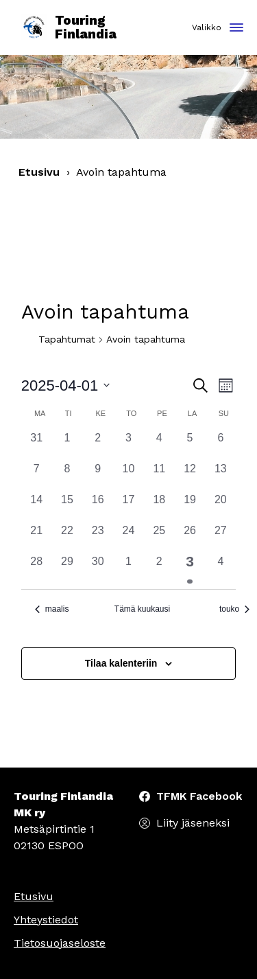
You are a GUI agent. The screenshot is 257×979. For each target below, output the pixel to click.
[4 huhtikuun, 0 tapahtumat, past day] (159, 445)
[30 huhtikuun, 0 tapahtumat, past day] (97, 568)
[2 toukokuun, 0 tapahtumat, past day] (159, 568)
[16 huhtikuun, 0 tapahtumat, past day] (97, 507)
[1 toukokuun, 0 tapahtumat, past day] (128, 568)
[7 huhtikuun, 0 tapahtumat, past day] (36, 476)
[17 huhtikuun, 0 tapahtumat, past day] (128, 507)
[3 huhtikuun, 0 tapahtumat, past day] (128, 445)
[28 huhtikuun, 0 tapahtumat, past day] (36, 568)
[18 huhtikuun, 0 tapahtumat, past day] (159, 507)
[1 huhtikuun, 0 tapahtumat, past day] (67, 445)
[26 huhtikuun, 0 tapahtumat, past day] (190, 537)
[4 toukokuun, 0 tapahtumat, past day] (220, 568)
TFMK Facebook (199, 796)
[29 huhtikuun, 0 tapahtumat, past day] (67, 568)
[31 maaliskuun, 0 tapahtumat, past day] (36, 445)
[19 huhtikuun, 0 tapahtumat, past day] (190, 507)
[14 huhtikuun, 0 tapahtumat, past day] (36, 507)
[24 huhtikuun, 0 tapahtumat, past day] (128, 537)
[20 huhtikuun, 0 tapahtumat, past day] (220, 507)
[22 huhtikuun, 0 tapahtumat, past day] (67, 537)
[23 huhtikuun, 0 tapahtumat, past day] (97, 537)
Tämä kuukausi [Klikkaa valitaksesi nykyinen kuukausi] (142, 609)
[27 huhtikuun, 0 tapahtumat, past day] (220, 537)
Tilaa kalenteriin (121, 663)
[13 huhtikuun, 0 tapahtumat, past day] (220, 476)
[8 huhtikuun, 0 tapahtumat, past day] (67, 476)
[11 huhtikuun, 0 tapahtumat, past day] (159, 476)
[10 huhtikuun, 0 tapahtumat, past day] (128, 476)
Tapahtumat (66, 339)
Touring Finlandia (69, 28)
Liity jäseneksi (193, 822)
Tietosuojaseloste (60, 942)
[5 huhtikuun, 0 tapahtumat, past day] (190, 445)
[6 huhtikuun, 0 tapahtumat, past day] (220, 445)
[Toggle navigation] (236, 28)
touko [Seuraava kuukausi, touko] (234, 609)
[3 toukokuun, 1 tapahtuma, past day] (190, 568)
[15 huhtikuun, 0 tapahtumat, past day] (67, 507)
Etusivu (39, 171)
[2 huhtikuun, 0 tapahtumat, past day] (97, 445)
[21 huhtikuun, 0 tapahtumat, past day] (36, 537)
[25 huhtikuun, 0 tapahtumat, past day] (159, 537)
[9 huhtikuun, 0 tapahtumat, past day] (97, 476)
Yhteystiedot (46, 919)
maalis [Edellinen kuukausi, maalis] (52, 609)
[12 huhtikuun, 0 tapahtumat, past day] (190, 476)
